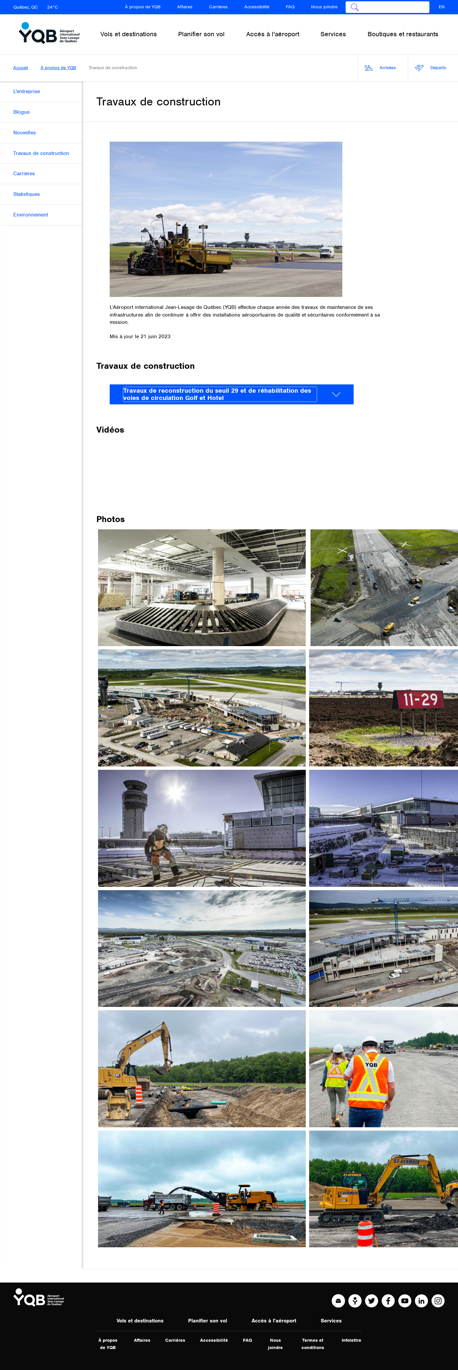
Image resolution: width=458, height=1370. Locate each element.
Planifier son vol (207, 1320)
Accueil (20, 67)
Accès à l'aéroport (274, 1320)
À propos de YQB (143, 7)
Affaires (184, 7)
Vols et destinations (140, 1320)
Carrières (218, 7)
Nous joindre (324, 7)
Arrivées (380, 68)
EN (442, 7)
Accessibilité (256, 7)
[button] (232, 394)
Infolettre (351, 1340)
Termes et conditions (312, 1343)
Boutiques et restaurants (403, 34)
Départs (430, 68)
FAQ (290, 7)
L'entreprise (26, 91)
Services (331, 1320)
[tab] (232, 394)
